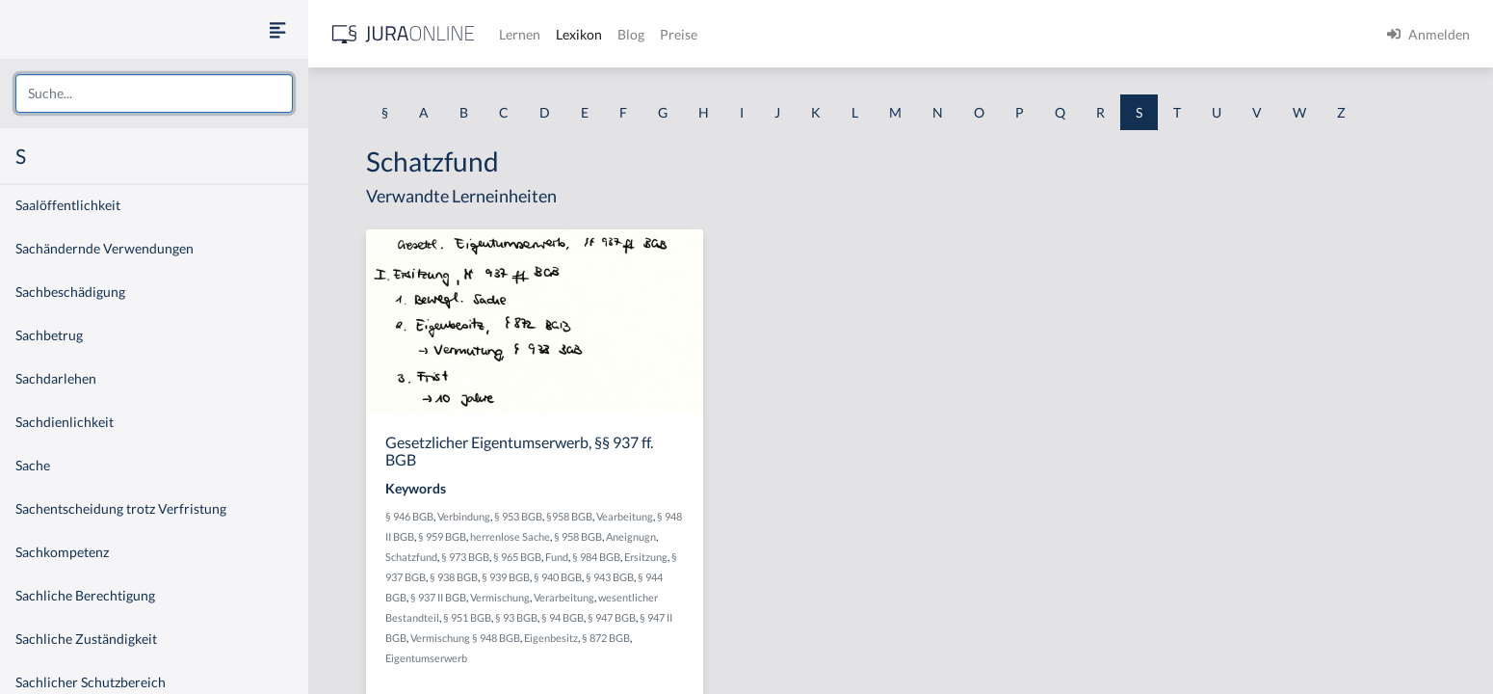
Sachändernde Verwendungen (104, 248)
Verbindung (463, 516)
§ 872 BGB (606, 637)
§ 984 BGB (596, 556)
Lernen (519, 34)
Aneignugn (631, 536)
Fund (556, 556)
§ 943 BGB (610, 577)
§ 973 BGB (465, 556)
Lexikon (579, 34)
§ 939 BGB (506, 577)
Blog (630, 34)
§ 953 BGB (518, 516)
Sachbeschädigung (70, 291)
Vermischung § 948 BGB (465, 637)
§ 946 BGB (409, 516)
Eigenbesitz (551, 637)
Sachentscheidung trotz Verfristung (120, 508)
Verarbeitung (564, 597)
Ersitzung (646, 556)
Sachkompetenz (62, 552)
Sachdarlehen (55, 378)
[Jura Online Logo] (403, 34)
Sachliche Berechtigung (85, 595)
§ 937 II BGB (438, 597)
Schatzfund (411, 556)
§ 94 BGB (562, 617)
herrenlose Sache (510, 536)
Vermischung (500, 597)
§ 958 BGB (578, 536)
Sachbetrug (49, 335)
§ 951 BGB (467, 617)
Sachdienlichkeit (64, 422)
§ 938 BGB (454, 577)
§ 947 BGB (612, 617)
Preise (678, 34)
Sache (32, 465)
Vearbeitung (624, 516)
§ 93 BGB (516, 617)
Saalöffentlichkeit (67, 205)
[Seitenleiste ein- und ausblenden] (277, 29)
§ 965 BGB (517, 556)
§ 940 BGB (558, 577)
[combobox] (154, 93)
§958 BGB (569, 516)
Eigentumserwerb (426, 658)
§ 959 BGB (442, 536)
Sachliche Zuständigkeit (86, 638)
